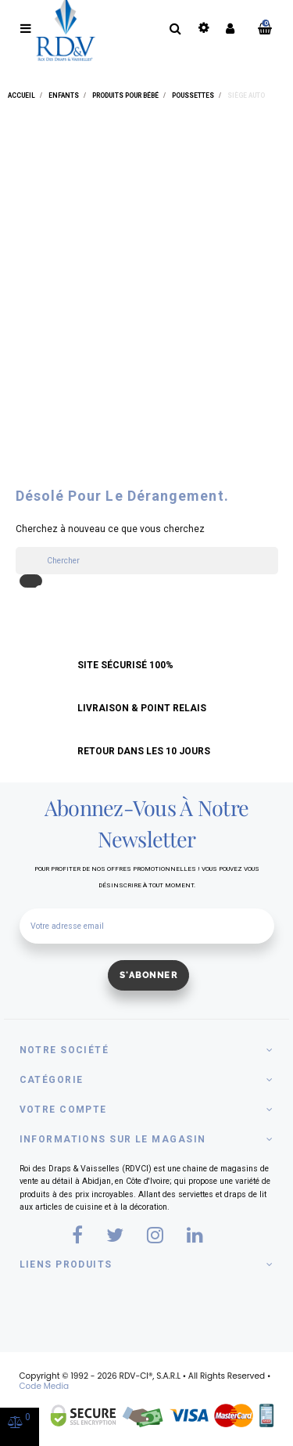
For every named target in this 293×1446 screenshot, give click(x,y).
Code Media (45, 1386)
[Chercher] (147, 561)
